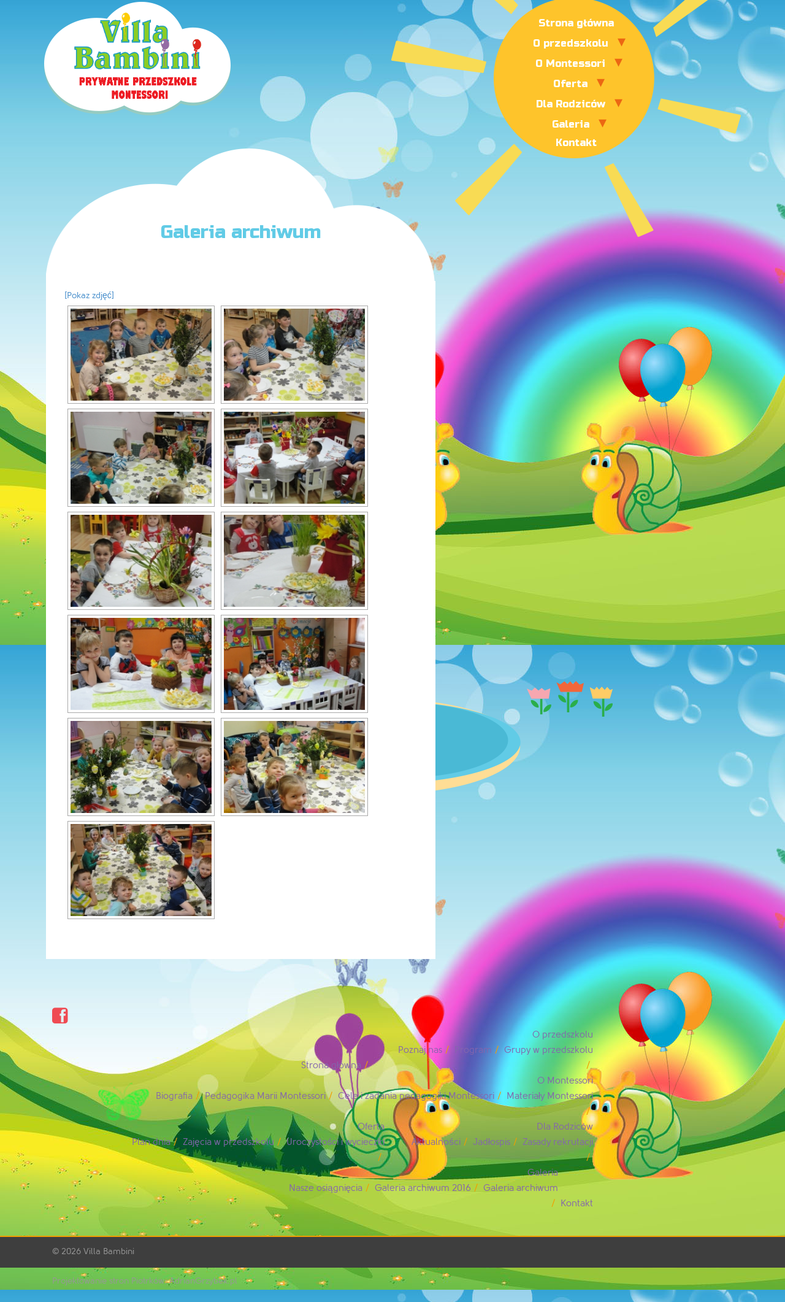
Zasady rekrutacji (558, 1142)
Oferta (570, 84)
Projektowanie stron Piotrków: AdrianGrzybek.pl (144, 1280)
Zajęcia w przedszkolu (228, 1142)
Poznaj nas (420, 1050)
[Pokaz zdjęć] (89, 295)
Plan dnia (151, 1142)
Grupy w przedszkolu (548, 1050)
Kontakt (576, 142)
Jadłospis (491, 1142)
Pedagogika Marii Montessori (265, 1096)
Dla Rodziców (570, 104)
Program (473, 1050)
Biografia (174, 1096)
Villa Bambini (108, 1251)
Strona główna (576, 23)
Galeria (570, 124)
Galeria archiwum (520, 1188)
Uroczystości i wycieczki (335, 1142)
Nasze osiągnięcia (325, 1188)
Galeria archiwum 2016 (423, 1188)
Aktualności (436, 1142)
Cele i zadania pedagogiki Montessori (416, 1096)
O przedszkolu (570, 43)
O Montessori (570, 63)
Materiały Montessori (550, 1096)
